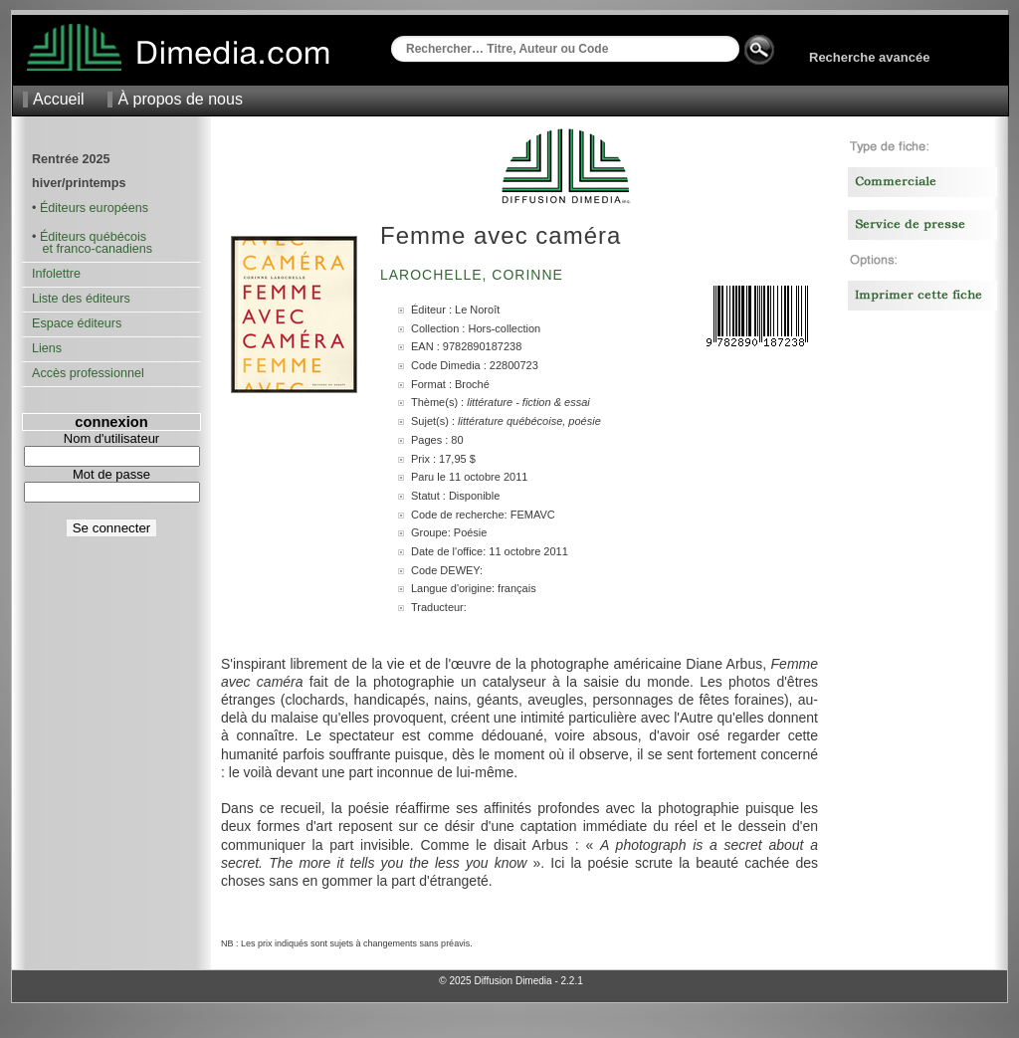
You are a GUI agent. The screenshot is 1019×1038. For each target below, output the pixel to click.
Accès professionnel (88, 373)
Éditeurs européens (94, 208)
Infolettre (56, 274)
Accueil (59, 99)
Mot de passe (111, 474)
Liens (47, 348)
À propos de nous (179, 99)
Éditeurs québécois (93, 237)
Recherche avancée (869, 57)
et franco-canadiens (92, 249)
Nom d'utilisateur (111, 438)
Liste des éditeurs (81, 299)
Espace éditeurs (76, 323)
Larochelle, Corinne (474, 275)
